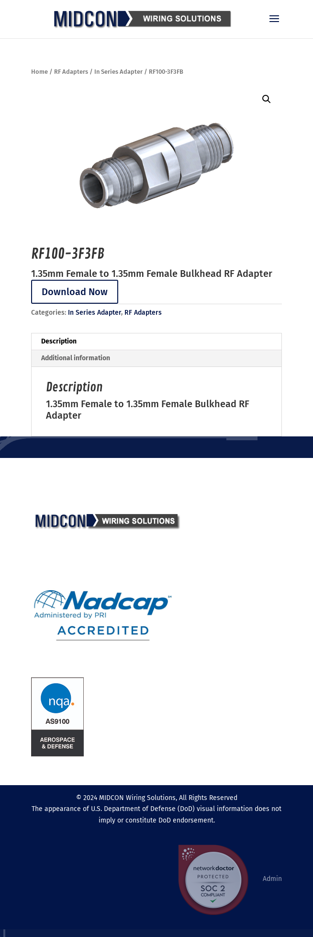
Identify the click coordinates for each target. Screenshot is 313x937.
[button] (266, 99)
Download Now (75, 291)
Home (39, 71)
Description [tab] (59, 341)
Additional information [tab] (75, 358)
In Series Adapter (118, 71)
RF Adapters (71, 71)
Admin (272, 879)
